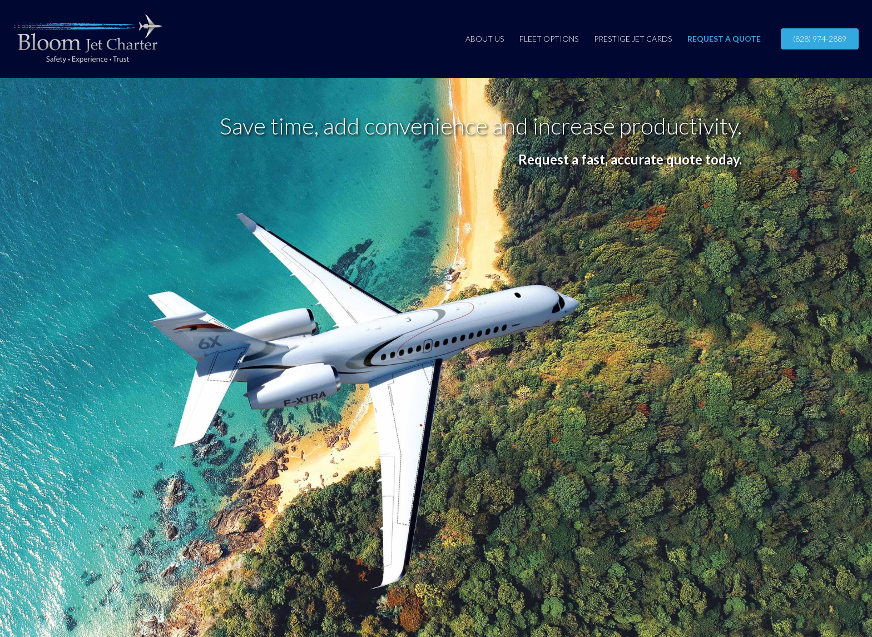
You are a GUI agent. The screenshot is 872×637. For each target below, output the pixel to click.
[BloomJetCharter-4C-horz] (87, 38)
